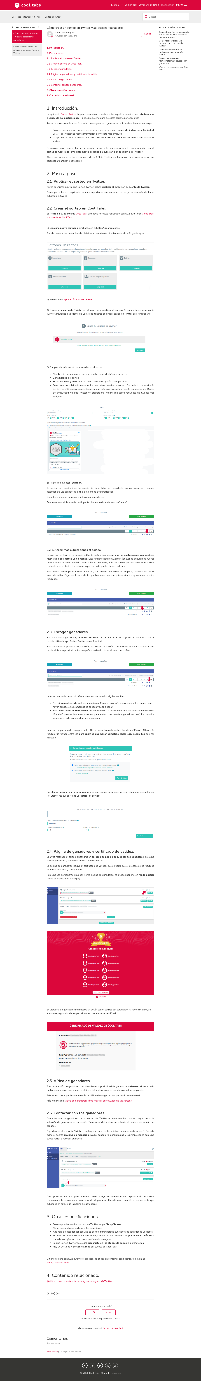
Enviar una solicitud (149, 4)
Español (115, 5)
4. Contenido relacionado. (61, 95)
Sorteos (38, 17)
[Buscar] (166, 17)
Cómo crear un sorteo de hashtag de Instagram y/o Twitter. (81, 1281)
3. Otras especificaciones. (61, 90)
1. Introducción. (55, 47)
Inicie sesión (52, 1351)
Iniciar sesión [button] (167, 5)
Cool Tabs (81, 213)
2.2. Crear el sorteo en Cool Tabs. (64, 63)
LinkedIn (58, 1294)
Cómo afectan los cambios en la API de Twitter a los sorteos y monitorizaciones (174, 35)
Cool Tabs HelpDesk (21, 17)
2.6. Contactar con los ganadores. (64, 84)
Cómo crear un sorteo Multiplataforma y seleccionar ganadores (173, 61)
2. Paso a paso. (55, 53)
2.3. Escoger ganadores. (59, 69)
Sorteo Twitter (69, 114)
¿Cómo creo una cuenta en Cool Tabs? (174, 68)
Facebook (49, 1294)
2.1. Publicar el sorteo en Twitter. (64, 58)
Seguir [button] (147, 33)
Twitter (53, 1294)
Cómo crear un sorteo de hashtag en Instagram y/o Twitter (171, 52)
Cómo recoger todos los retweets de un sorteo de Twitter (26, 50)
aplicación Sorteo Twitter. (78, 299)
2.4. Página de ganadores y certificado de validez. (73, 74)
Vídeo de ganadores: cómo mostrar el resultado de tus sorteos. (98, 1100)
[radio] (92, 1312)
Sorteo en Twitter (53, 17)
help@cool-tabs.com (58, 1262)
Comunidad (131, 4)
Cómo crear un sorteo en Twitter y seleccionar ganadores (25, 36)
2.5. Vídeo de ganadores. (60, 79)
